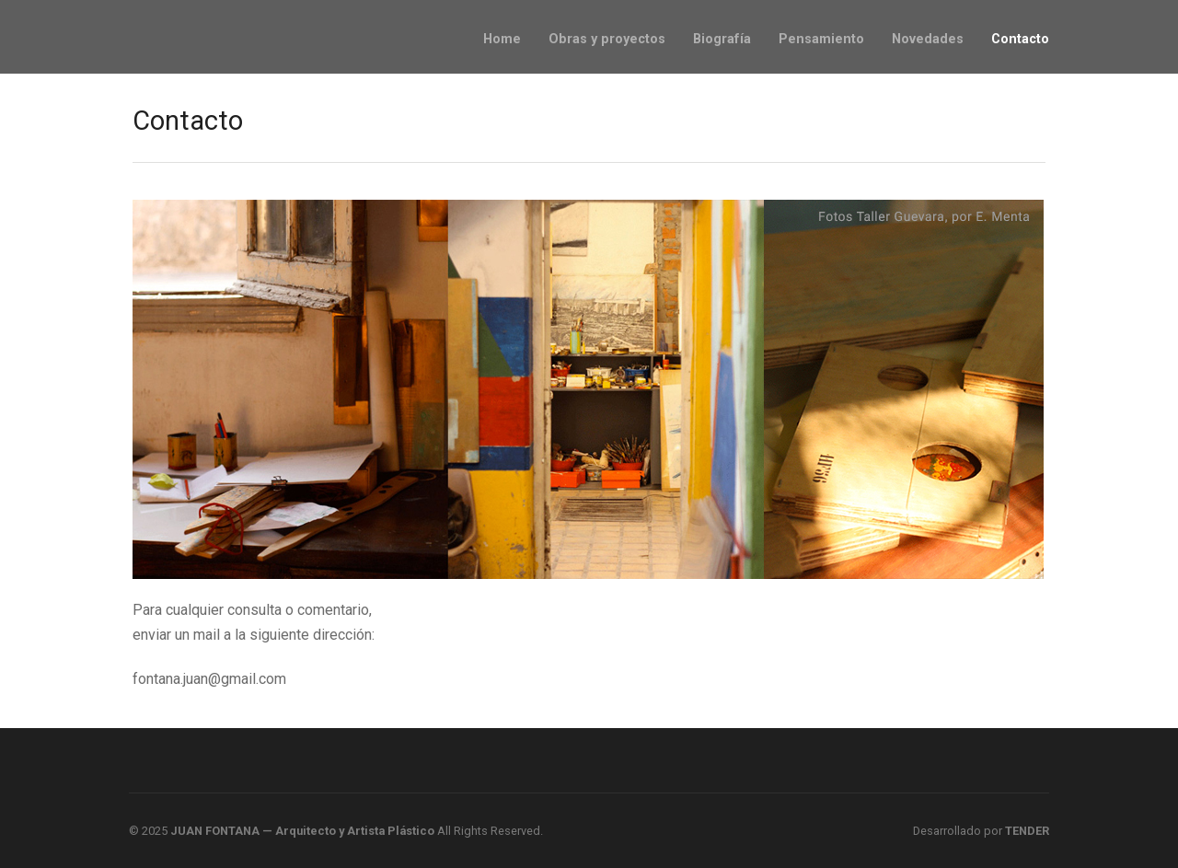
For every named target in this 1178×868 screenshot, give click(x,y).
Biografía (722, 39)
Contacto (1020, 39)
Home (502, 39)
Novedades (928, 39)
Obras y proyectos (607, 39)
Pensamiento (821, 39)
